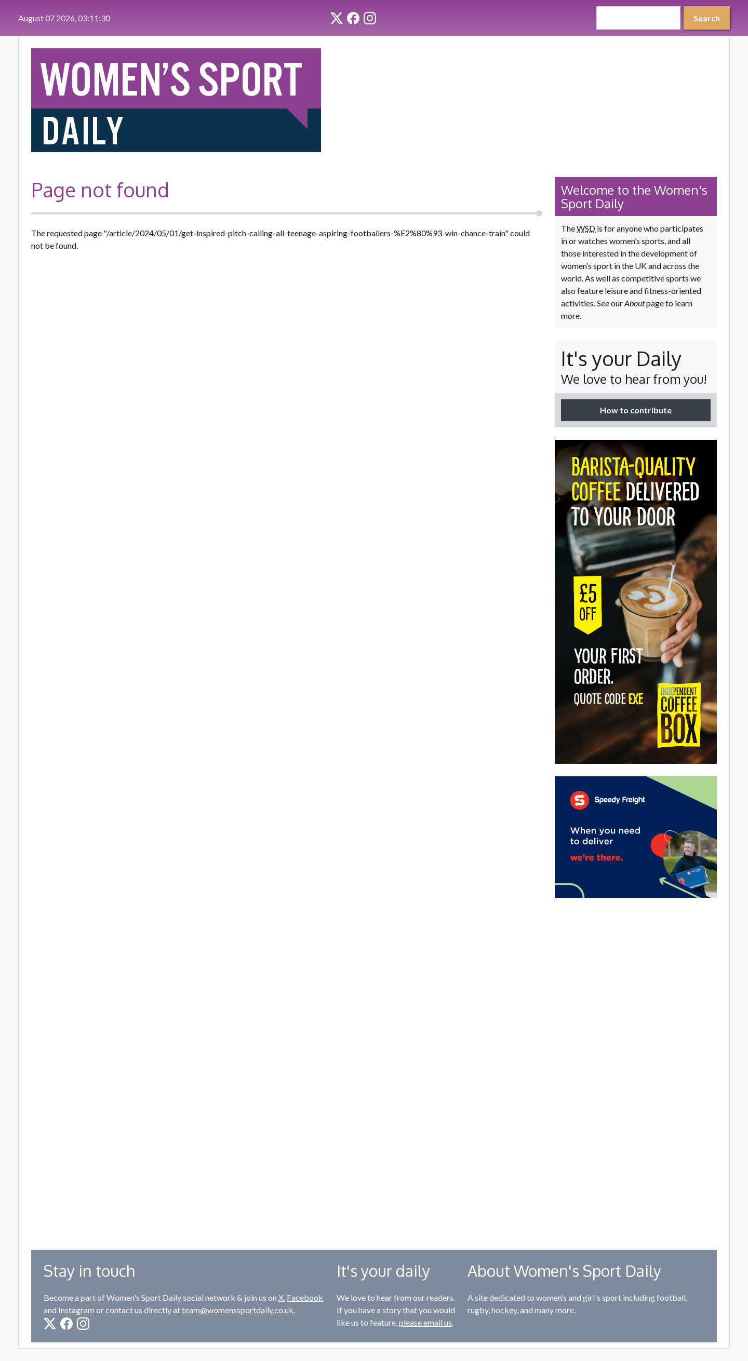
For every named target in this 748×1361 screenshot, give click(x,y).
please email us (425, 1322)
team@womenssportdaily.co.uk (237, 1310)
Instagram (76, 1310)
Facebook (305, 1297)
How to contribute (636, 410)
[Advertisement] (636, 1066)
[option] (636, 602)
